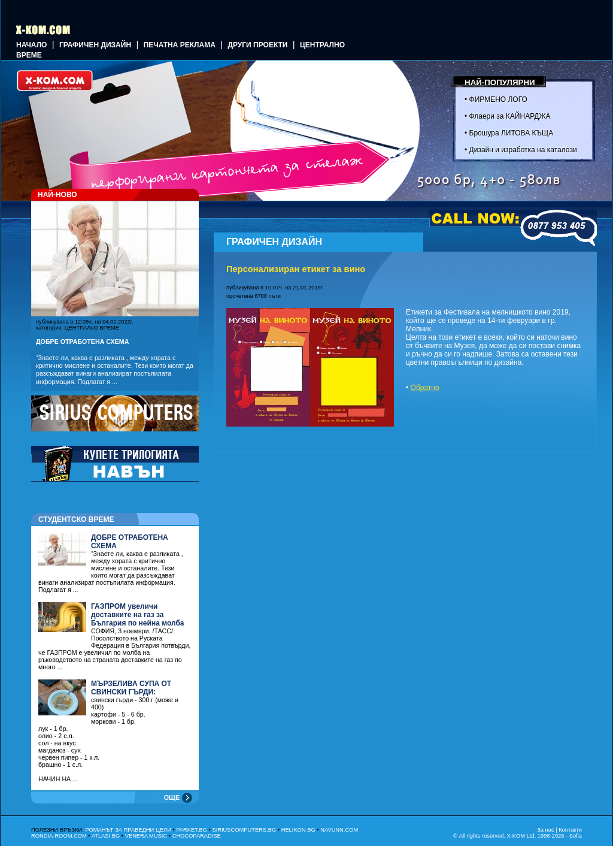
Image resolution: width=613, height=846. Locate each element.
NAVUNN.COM (339, 830)
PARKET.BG (191, 830)
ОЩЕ (172, 797)
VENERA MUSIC (146, 836)
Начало (31, 45)
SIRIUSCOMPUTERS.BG (244, 830)
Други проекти (257, 45)
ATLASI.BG (106, 836)
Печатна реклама (180, 45)
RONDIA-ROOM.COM (59, 836)
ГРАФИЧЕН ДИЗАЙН (95, 45)
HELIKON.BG (298, 830)
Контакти (570, 830)
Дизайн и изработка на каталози (523, 150)
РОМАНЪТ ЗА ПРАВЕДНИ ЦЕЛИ (128, 830)
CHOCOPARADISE (196, 836)
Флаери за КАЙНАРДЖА (510, 116)
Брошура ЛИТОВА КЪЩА (511, 133)
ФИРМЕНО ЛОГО (498, 99)
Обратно (425, 387)
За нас (545, 830)
